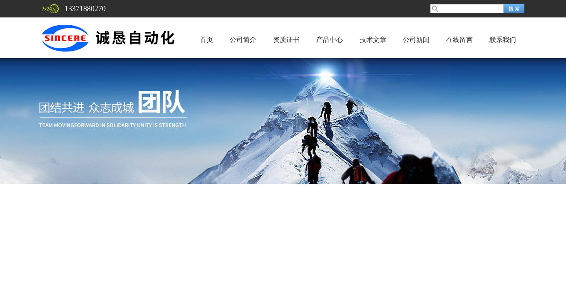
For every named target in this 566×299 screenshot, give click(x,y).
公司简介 (243, 39)
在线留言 (459, 39)
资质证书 (286, 39)
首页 (206, 39)
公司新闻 (416, 39)
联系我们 (502, 39)
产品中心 (329, 39)
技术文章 (373, 39)
